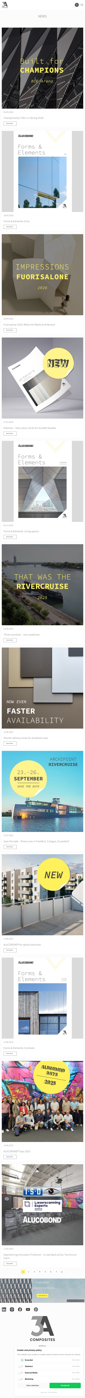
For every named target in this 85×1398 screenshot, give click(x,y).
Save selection (33, 1385)
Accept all (65, 1385)
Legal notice (44, 1392)
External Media (31, 1373)
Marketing (29, 1379)
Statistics (29, 1366)
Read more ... (10, 124)
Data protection (52, 1392)
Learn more (41, 1296)
